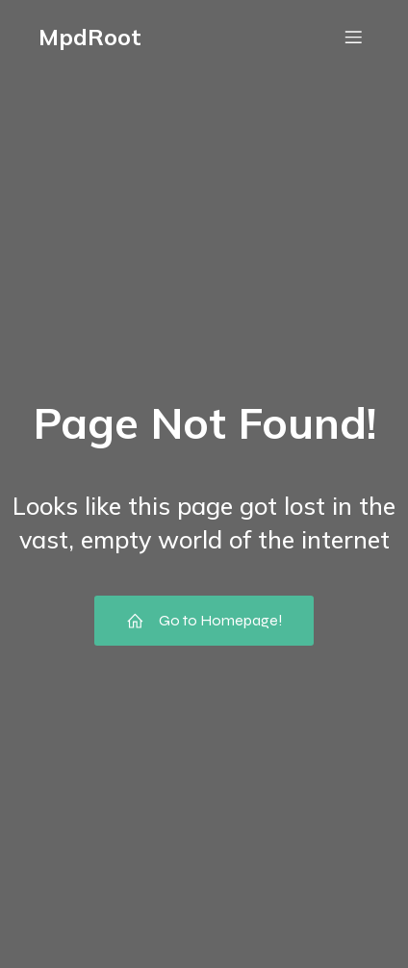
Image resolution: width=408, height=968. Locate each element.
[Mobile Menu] (353, 36)
